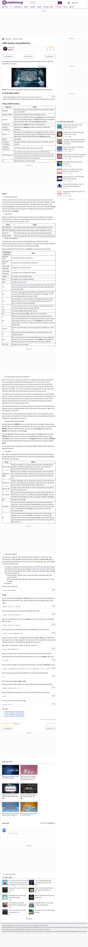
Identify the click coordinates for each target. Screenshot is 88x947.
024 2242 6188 (17, 928)
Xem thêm (29, 917)
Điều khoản (10, 924)
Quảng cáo (36, 924)
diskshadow (8, 56)
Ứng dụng (26, 924)
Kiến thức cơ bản (17, 39)
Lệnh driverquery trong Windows (15, 711)
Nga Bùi (10, 49)
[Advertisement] (44, 24)
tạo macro (13, 63)
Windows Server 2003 (33, 567)
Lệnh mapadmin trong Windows (14, 713)
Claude (26, 7)
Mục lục (30, 56)
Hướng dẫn (20, 924)
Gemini (39, 7)
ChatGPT (32, 7)
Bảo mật (15, 924)
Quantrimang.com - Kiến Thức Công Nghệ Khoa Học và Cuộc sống (12, 2)
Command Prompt (22, 287)
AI (11, 7)
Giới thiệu (4, 924)
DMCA (46, 924)
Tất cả (6, 7)
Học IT (65, 7)
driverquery (49, 56)
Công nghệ (58, 7)
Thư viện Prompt (48, 7)
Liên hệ (31, 924)
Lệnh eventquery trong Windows (15, 715)
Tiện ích (71, 7)
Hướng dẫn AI (18, 7)
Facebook (42, 924)
